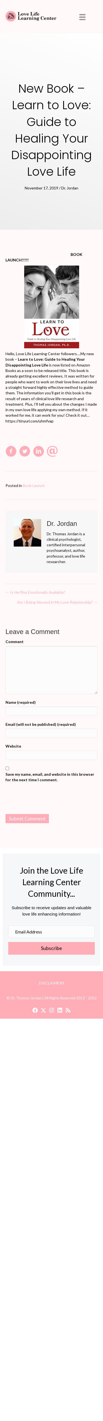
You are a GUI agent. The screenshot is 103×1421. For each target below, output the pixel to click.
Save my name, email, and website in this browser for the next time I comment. (49, 777)
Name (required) (20, 702)
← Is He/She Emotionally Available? (35, 592)
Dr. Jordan (69, 188)
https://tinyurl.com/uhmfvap (29, 421)
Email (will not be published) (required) (40, 724)
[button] (35, 1010)
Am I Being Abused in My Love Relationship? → (57, 602)
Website (13, 746)
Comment (14, 641)
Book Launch (34, 485)
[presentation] (51, 799)
